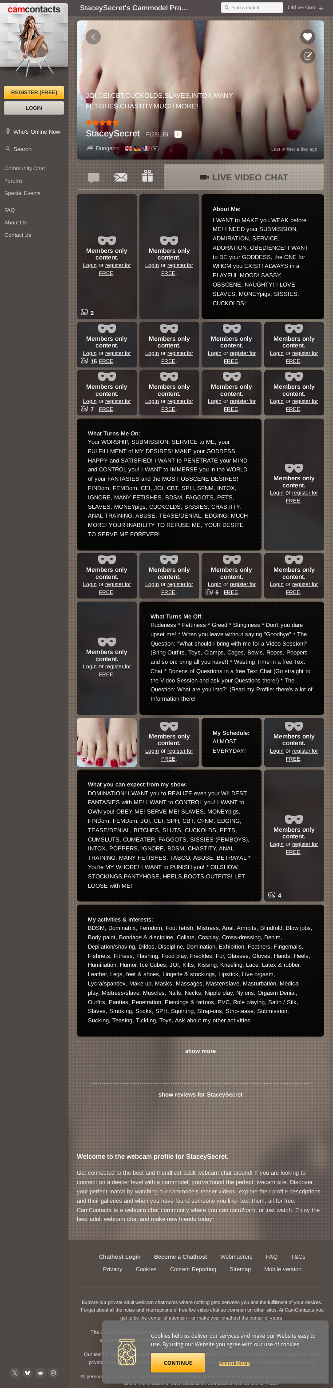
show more (200, 1051)
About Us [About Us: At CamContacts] (15, 222)
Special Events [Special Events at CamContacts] (22, 193)
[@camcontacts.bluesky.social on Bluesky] (27, 1373)
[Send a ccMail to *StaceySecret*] (120, 176)
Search (22, 149)
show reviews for (200, 1094)
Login (34, 108)
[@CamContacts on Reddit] (40, 1373)
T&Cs (298, 1256)
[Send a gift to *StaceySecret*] (147, 176)
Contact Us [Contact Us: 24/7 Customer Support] (17, 235)
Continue (178, 1363)
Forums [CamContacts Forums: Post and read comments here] (13, 181)
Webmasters (236, 1256)
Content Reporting (193, 1269)
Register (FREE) (34, 92)
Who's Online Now (36, 131)
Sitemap (240, 1269)
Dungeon (102, 148)
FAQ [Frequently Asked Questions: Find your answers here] (9, 210)
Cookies (146, 1269)
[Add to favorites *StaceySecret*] (307, 36)
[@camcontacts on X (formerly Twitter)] (14, 1373)
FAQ (272, 1256)
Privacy (113, 1269)
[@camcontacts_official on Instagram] (53, 1373)
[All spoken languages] (155, 148)
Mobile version (282, 1269)
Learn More (234, 1363)
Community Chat (24, 168)
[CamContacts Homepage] (34, 44)
